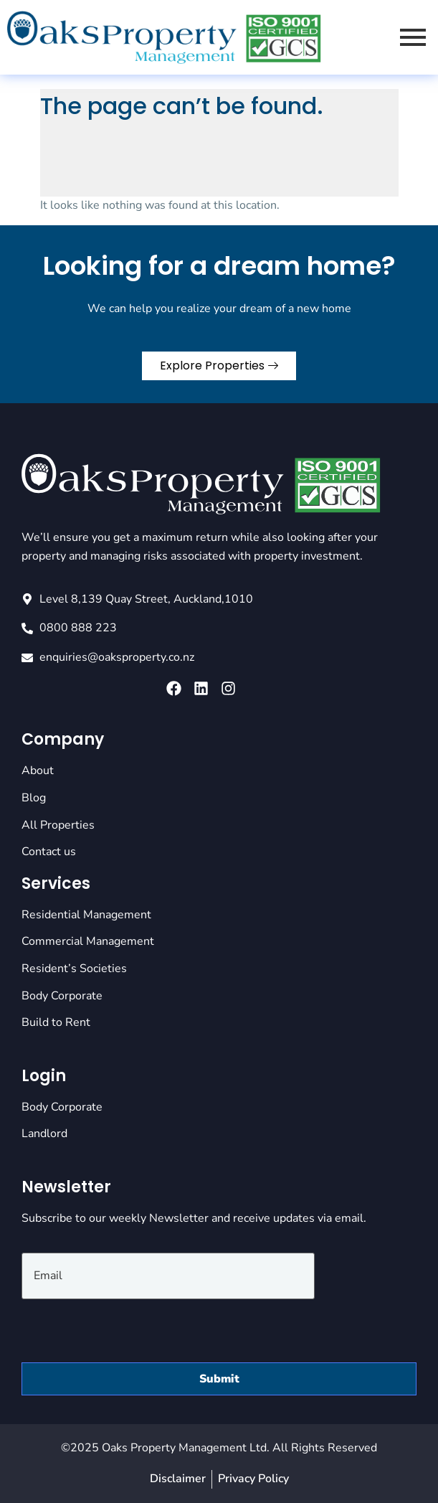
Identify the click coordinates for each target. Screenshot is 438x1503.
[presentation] (130, 1327)
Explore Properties (219, 365)
